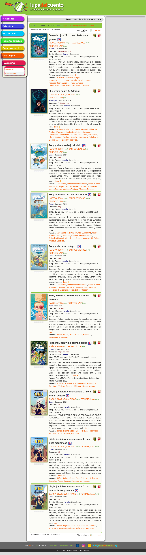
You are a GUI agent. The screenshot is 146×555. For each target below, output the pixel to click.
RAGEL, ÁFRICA (58, 303)
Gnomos (87, 80)
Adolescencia (63, 129)
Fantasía (73, 135)
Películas (84, 431)
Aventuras (70, 85)
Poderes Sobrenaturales (59, 83)
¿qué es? (53, 545)
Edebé (51, 155)
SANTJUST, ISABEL (79, 198)
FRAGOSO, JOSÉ (79, 43)
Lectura (58, 137)
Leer (73, 75)
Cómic (65, 54)
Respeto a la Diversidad (75, 383)
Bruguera (52, 349)
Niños (59, 335)
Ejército (52, 140)
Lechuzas (53, 186)
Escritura (66, 137)
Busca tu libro (12, 33)
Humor (78, 85)
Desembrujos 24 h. (64, 51)
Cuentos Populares (57, 85)
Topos (90, 184)
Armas (92, 386)
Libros (51, 137)
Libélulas (95, 238)
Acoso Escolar (62, 140)
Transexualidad (75, 335)
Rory (59, 157)
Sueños (52, 132)
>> (96, 30)
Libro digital (12, 55)
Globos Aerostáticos (73, 186)
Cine (78, 431)
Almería (92, 526)
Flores (71, 290)
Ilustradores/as (10, 74)
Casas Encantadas (65, 78)
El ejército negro (63, 103)
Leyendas (87, 132)
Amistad (86, 85)
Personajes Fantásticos (59, 135)
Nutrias (97, 184)
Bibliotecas (92, 135)
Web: (59, 26)
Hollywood (93, 431)
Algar (51, 306)
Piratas (90, 189)
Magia (51, 189)
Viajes (61, 186)
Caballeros (93, 137)
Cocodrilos (86, 290)
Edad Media (75, 129)
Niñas (65, 335)
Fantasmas (63, 290)
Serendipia (53, 100)
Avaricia (79, 83)
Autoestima (91, 383)
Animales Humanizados (77, 184)
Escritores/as (9, 70)
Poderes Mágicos (62, 189)
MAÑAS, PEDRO (58, 346)
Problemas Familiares (66, 528)
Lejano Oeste (69, 431)
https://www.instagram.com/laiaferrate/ (78, 26)
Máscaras (75, 433)
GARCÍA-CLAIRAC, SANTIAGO (64, 94)
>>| (99, 30)
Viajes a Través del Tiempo (70, 386)
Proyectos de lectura (12, 41)
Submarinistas (55, 236)
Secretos (73, 140)
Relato (65, 354)
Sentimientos (54, 337)
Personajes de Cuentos (59, 80)
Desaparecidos (85, 236)
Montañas (53, 290)
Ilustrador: (35, 26)
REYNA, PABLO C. (59, 43)
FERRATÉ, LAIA (58, 46)
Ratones (74, 236)
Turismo (52, 528)
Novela (67, 106)
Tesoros (82, 189)
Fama (72, 83)
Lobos (77, 290)
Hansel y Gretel (76, 80)
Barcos (86, 186)
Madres (95, 233)
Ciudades (66, 236)
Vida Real (93, 129)
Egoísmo (60, 132)
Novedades (12, 19)
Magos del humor (64, 352)
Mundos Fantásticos (73, 132)
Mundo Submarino (83, 233)
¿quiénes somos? (66, 545)
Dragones (83, 137)
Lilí (59, 405)
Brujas (77, 78)
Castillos (74, 137)
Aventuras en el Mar (65, 233)
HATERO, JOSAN (58, 149)
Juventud (52, 49)
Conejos (86, 238)
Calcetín (61, 308)
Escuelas (87, 335)
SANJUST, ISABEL (79, 149)
